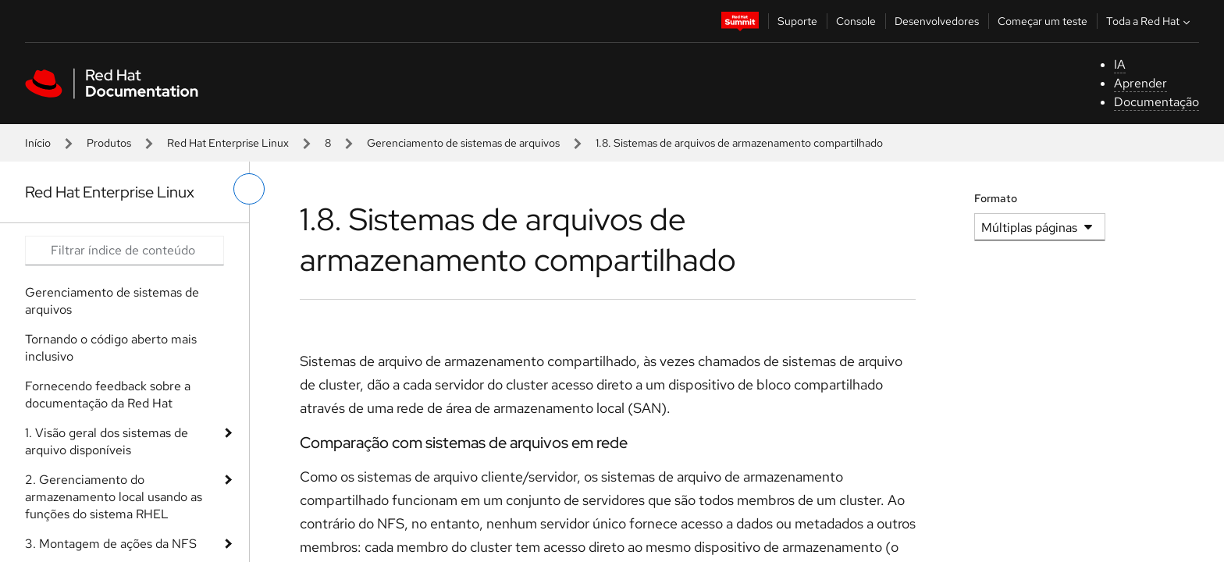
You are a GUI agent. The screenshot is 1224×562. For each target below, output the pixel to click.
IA (1120, 64)
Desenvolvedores (937, 21)
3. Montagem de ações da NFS (111, 543)
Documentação (1156, 102)
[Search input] (124, 250)
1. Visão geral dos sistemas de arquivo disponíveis (106, 441)
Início (38, 143)
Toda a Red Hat (1150, 21)
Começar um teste (1042, 21)
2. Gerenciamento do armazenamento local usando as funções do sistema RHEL (113, 496)
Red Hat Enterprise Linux (228, 143)
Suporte (797, 21)
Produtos (109, 143)
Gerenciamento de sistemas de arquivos (463, 143)
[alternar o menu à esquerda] (249, 189)
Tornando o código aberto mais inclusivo (111, 348)
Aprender (1140, 83)
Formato (995, 198)
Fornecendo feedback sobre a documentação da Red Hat (107, 394)
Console (856, 21)
